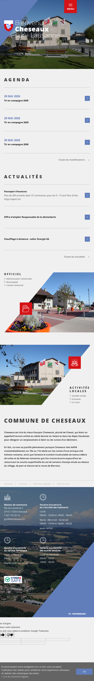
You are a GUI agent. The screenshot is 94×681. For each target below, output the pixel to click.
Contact (23, 483)
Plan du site (63, 483)
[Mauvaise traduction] (10, 635)
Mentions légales (42, 483)
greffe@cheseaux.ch (14, 519)
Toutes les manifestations (74, 159)
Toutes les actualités (77, 256)
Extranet (8, 483)
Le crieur (76, 402)
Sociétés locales (79, 395)
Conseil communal (14, 285)
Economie (76, 399)
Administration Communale (19, 278)
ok (84, 671)
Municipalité (12, 282)
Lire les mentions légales (16, 676)
